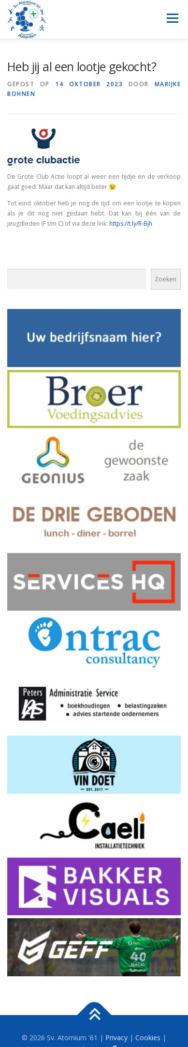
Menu (172, 18)
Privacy (116, 1037)
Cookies (147, 1037)
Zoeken (165, 279)
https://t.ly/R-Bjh (130, 223)
